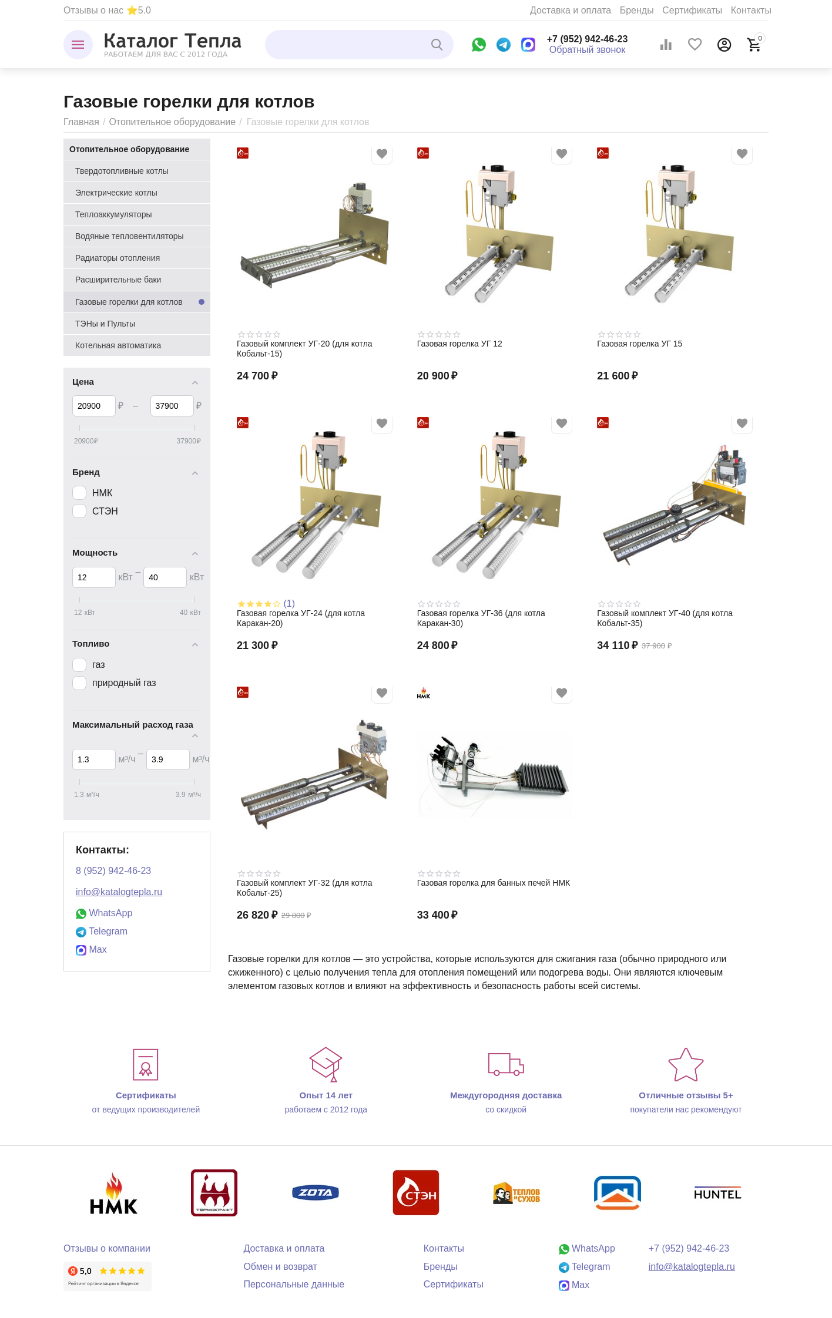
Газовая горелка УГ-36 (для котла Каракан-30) (481, 618)
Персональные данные (293, 1284)
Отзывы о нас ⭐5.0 (107, 10)
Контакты (751, 10)
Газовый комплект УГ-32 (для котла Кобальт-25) (305, 887)
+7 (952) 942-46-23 (587, 39)
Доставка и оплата (570, 10)
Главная (81, 122)
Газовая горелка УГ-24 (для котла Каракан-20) (301, 618)
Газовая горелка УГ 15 (639, 343)
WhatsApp (104, 913)
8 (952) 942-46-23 (113, 871)
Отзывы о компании (106, 1248)
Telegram (102, 931)
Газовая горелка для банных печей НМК (494, 882)
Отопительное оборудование (172, 122)
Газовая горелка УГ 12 (459, 343)
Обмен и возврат (280, 1267)
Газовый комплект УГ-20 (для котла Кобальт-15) (305, 348)
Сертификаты (692, 10)
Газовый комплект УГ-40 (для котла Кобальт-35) (665, 618)
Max (91, 949)
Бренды (637, 10)
